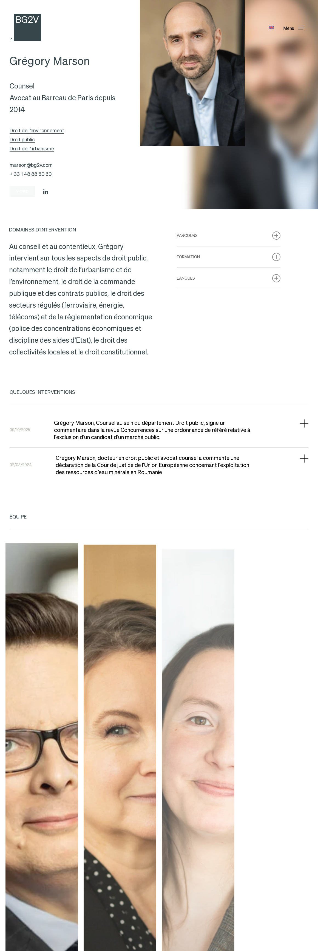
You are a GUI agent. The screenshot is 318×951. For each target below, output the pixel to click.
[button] (293, 27)
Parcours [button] (228, 235)
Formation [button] (228, 257)
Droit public (22, 139)
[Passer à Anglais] (271, 27)
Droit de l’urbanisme (32, 148)
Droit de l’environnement (37, 130)
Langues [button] (228, 278)
